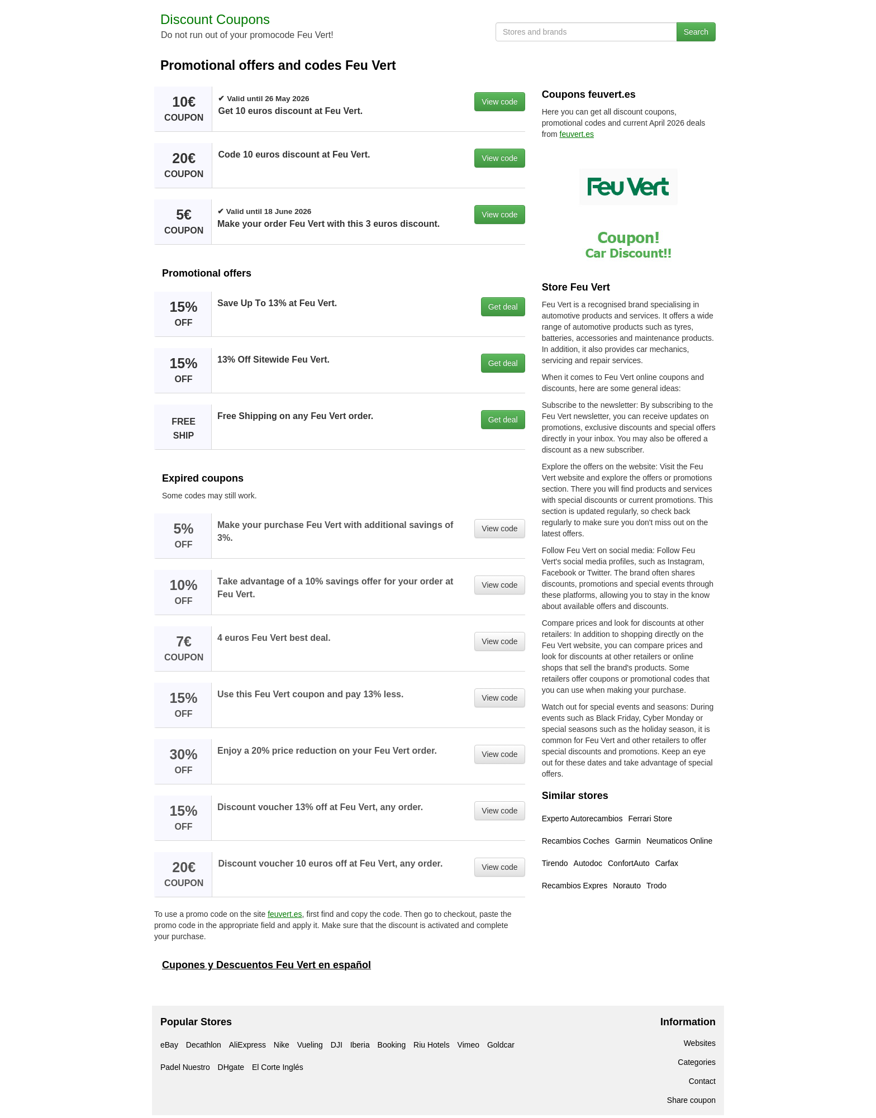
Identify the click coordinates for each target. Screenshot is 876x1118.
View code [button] (499, 101)
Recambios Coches (576, 840)
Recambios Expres (575, 885)
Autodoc (588, 863)
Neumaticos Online (679, 840)
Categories (697, 1062)
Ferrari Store (650, 818)
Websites (700, 1043)
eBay (169, 1044)
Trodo (656, 885)
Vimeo (468, 1044)
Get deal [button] (503, 306)
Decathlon (203, 1044)
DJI (336, 1044)
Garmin (628, 840)
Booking (392, 1044)
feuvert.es (285, 914)
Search (696, 31)
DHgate (231, 1067)
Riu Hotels (431, 1044)
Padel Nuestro (185, 1067)
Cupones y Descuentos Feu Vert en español (266, 964)
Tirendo (555, 863)
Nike (281, 1044)
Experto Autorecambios (582, 818)
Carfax (666, 863)
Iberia (360, 1044)
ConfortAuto (629, 863)
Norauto (627, 885)
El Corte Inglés (277, 1067)
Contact (702, 1081)
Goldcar (501, 1044)
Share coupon (691, 1100)
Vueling (310, 1044)
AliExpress (247, 1044)
